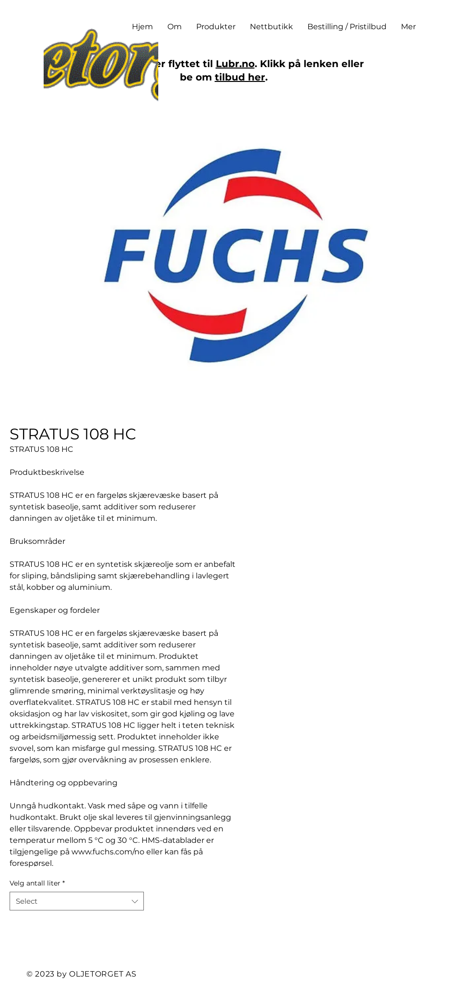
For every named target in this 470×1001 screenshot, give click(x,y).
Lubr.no (235, 63)
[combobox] (77, 901)
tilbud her (240, 77)
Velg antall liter (37, 883)
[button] (216, 27)
